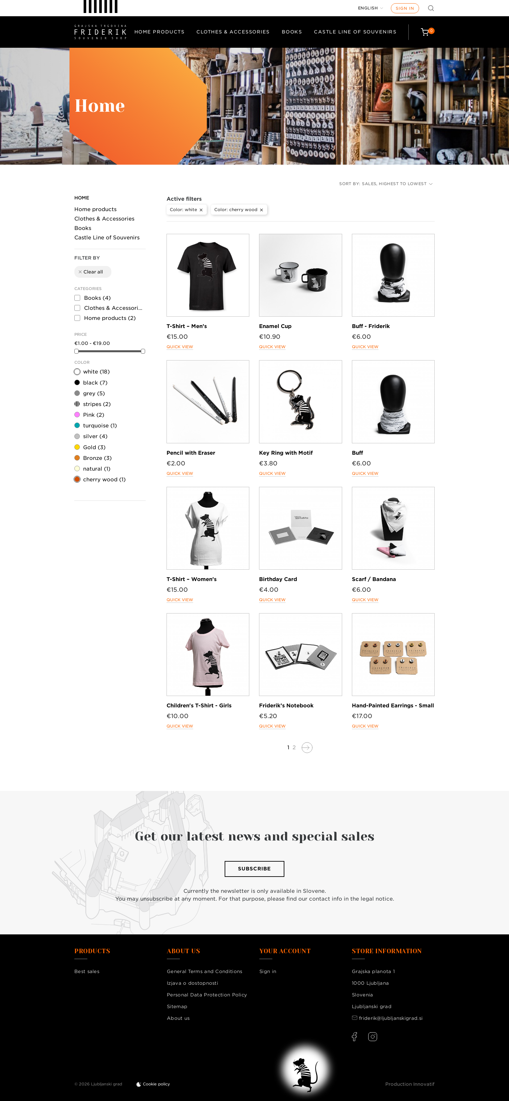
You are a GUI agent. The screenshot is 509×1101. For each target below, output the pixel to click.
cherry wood (104, 479)
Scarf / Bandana (374, 579)
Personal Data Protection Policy (207, 994)
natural (96, 469)
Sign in (405, 8)
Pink (93, 415)
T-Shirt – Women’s (192, 579)
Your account (285, 951)
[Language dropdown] (370, 8)
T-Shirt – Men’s (187, 326)
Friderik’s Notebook (286, 705)
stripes (97, 404)
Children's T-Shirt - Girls (199, 705)
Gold (94, 447)
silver (95, 436)
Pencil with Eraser (191, 453)
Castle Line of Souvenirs (355, 31)
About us (178, 1018)
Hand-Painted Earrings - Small (393, 705)
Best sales (86, 971)
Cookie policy (156, 1084)
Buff (357, 453)
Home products (159, 31)
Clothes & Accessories (233, 31)
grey (94, 393)
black (95, 383)
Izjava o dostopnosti (192, 983)
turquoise (100, 426)
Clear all (90, 271)
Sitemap (177, 1006)
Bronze (97, 458)
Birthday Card (278, 579)
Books (292, 31)
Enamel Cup (275, 326)
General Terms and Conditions (204, 971)
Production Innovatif (410, 1084)
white (96, 372)
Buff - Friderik (371, 326)
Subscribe (254, 869)
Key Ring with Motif (286, 453)
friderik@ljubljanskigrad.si (391, 1018)
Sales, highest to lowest (397, 183)
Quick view (180, 346)
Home (81, 197)
